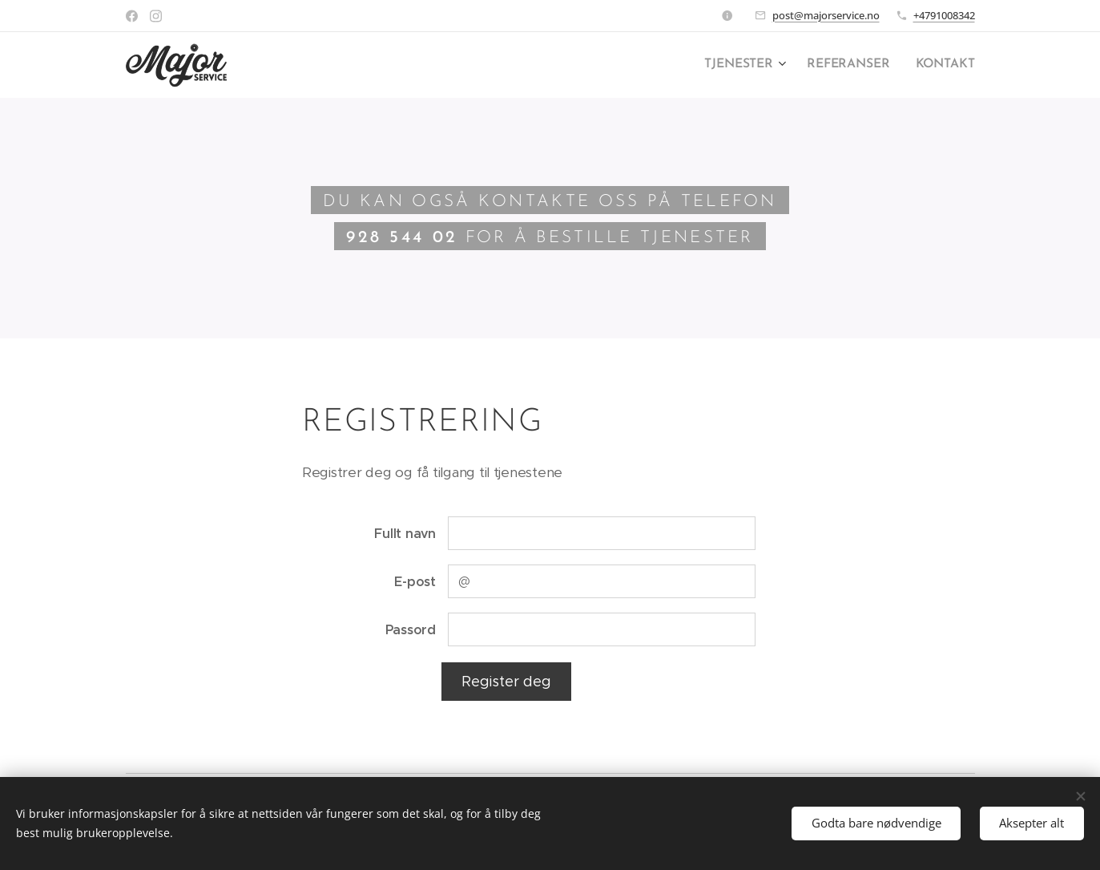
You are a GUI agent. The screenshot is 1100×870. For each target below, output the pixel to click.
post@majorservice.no (826, 15)
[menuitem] (751, 65)
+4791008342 (944, 15)
